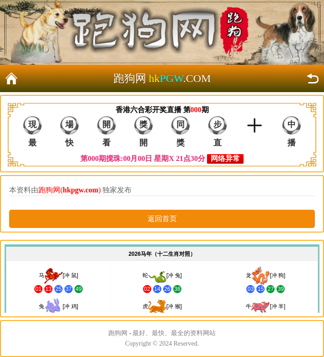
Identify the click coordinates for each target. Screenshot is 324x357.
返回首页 (11, 78)
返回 (312, 78)
